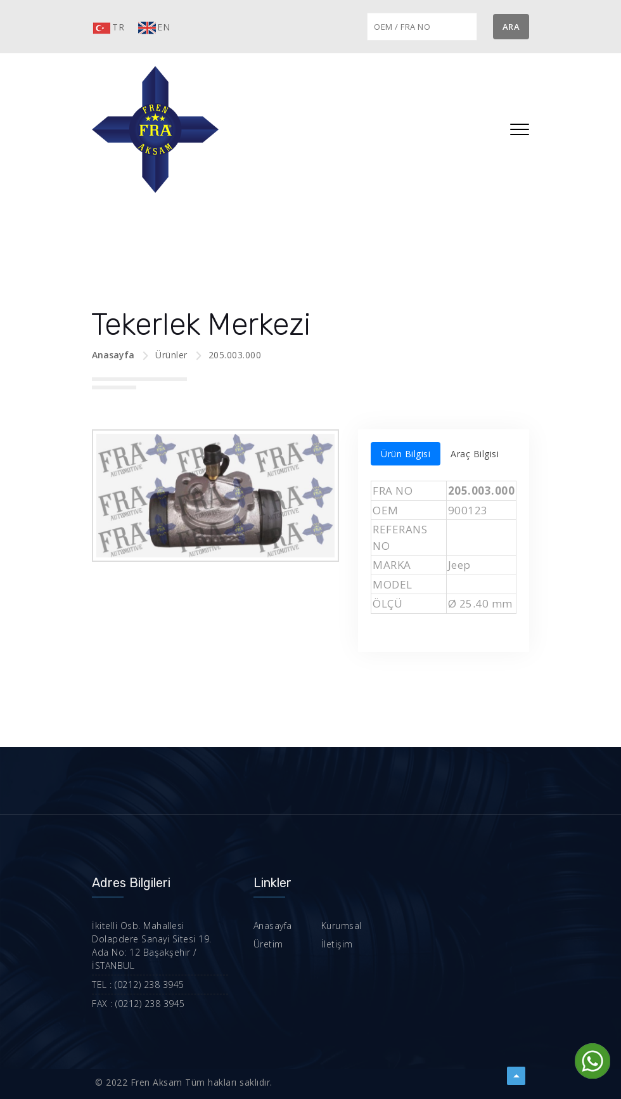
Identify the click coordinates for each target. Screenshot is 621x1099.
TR (108, 28)
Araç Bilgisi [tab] (475, 454)
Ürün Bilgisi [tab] (405, 454)
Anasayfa (113, 355)
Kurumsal (330, 926)
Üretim (261, 944)
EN (153, 28)
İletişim (326, 944)
